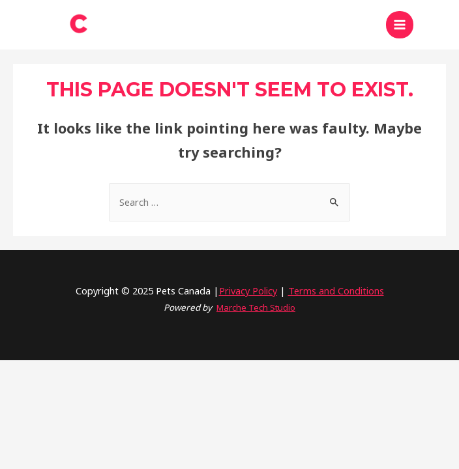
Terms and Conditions (336, 290)
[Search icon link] (436, 25)
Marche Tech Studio (255, 307)
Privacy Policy (248, 290)
